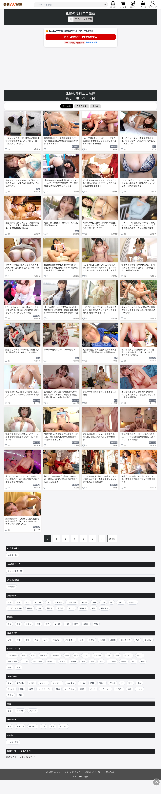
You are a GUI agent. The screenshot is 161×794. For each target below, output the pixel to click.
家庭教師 (82, 608)
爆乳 (27, 639)
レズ (133, 661)
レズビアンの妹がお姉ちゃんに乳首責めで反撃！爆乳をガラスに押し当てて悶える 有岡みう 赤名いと (100, 310)
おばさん (38, 602)
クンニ (139, 689)
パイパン (56, 639)
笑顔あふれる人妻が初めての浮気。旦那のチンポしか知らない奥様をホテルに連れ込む (22, 183)
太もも (91, 639)
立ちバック (105, 689)
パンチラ (112, 661)
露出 (83, 661)
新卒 (93, 608)
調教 (22, 689)
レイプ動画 (12, 655)
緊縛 (58, 689)
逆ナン (140, 655)
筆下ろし (20, 683)
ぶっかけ (11, 689)
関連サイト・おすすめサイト (20, 756)
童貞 (52, 726)
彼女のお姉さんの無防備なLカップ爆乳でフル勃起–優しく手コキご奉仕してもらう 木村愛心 (137, 352)
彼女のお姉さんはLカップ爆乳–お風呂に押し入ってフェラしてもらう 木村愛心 (22, 395)
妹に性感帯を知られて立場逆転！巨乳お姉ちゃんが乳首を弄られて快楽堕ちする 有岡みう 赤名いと (138, 268)
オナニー (43, 683)
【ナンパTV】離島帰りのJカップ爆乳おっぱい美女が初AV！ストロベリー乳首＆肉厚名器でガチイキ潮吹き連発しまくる (138, 225)
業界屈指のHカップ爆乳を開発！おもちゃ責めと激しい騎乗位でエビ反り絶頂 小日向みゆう (61, 141)
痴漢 (108, 655)
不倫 (24, 655)
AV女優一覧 (12, 555)
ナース (71, 608)
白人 (40, 608)
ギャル (121, 602)
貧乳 (18, 639)
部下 (76, 624)
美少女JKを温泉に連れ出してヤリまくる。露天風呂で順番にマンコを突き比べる (138, 479)
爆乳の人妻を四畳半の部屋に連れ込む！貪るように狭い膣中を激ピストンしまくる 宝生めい (61, 479)
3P (122, 683)
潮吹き (102, 683)
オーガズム (69, 689)
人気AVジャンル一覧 (92, 772)
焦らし (10, 695)
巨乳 (9, 639)
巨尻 (45, 639)
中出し (32, 683)
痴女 (9, 683)
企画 (67, 655)
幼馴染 (86, 624)
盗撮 (117, 655)
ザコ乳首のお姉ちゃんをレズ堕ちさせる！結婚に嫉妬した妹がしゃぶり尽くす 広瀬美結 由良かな (100, 183)
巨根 (43, 726)
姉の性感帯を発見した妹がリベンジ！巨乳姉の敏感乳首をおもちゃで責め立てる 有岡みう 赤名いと (61, 268)
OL (112, 602)
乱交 (130, 683)
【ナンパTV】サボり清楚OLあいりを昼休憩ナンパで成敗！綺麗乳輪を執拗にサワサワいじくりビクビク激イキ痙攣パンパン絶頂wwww (61, 310)
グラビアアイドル (15, 608)
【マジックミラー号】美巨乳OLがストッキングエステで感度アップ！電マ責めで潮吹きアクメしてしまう (61, 183)
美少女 (84, 602)
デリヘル (50, 661)
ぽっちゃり (125, 639)
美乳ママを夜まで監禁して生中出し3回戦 (99, 393)
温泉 (92, 661)
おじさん (63, 726)
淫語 (129, 689)
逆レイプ (128, 655)
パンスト (32, 710)
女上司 (57, 624)
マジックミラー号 (15, 571)
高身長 (113, 639)
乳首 (36, 639)
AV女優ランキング (53, 772)
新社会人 (104, 608)
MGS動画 (11, 586)
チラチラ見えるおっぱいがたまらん (60, 349)
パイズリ (119, 689)
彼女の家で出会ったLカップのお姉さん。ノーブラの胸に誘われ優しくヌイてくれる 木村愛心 (138, 437)
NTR (32, 655)
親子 (47, 624)
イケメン (20, 726)
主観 (20, 695)
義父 (9, 624)
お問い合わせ (110, 772)
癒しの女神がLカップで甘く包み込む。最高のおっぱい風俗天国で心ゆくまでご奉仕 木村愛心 (22, 479)
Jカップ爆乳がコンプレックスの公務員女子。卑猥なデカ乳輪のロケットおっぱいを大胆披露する (138, 183)
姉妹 (38, 624)
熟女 (27, 602)
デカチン (32, 726)
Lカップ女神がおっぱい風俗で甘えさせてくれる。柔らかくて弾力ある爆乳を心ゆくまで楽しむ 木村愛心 (22, 310)
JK (48, 602)
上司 (67, 624)
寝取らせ (56, 655)
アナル (82, 683)
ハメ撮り (70, 683)
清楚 (94, 602)
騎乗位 (82, 689)
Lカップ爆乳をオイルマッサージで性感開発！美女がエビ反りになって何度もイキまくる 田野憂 (99, 141)
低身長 (102, 639)
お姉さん (132, 602)
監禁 (143, 661)
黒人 (9, 726)
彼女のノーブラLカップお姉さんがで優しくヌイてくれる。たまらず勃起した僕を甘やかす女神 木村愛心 (61, 395)
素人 (9, 602)
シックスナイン (44, 689)
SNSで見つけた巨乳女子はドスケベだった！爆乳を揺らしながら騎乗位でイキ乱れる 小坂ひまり (61, 437)
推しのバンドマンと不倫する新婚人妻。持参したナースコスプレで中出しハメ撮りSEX (138, 141)
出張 (9, 667)
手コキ (112, 683)
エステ (25, 661)
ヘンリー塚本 (13, 742)
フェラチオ (57, 683)
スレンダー (69, 639)
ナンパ (86, 655)
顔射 (139, 683)
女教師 (60, 608)
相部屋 (73, 661)
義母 (18, 624)
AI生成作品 (71, 602)
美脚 (81, 639)
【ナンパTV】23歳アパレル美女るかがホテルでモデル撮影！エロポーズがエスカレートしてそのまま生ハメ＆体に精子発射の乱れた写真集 (99, 268)
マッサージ (37, 661)
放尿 (31, 689)
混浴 (101, 661)
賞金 (76, 655)
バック (93, 689)
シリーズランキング (72, 772)
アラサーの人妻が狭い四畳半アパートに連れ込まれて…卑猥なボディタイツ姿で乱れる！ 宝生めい (100, 479)
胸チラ (124, 661)
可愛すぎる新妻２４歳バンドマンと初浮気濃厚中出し (61, 224)
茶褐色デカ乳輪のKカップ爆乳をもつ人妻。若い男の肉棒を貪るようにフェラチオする (22, 268)
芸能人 (30, 608)
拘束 (18, 667)
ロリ (103, 602)
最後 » (112, 538)
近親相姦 (97, 655)
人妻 (18, 602)
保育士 (49, 608)
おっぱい (148, 639)
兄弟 (96, 624)
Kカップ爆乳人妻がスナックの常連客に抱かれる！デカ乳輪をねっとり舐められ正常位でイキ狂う (100, 225)
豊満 (137, 639)
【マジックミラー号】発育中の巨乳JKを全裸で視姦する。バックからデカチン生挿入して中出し (22, 141)
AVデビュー (12, 661)
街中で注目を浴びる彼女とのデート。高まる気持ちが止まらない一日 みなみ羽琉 (22, 437)
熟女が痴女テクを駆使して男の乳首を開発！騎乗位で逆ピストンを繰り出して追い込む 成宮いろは (22, 521)
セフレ (28, 624)
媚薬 (92, 683)
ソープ (62, 661)
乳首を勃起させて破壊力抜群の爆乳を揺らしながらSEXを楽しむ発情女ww (100, 351)
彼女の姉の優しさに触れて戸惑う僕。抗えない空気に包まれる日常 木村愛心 (100, 437)
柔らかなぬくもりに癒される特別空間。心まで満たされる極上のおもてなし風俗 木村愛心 (138, 395)
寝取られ (43, 655)
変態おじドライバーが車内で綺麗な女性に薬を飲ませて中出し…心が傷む (22, 351)
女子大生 (58, 602)
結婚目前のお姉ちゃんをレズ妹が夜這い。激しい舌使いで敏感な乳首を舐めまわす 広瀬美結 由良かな (22, 225)
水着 (9, 710)
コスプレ (20, 710)
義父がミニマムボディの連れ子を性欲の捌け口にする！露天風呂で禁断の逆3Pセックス (138, 310)
